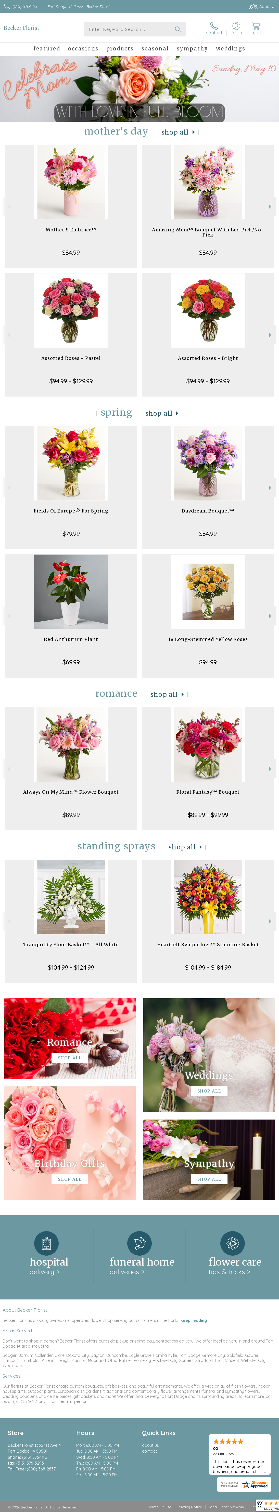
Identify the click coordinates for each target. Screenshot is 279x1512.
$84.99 (71, 252)
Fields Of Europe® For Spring (71, 511)
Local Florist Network (226, 1507)
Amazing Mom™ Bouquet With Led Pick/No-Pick (208, 232)
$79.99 (71, 533)
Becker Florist (22, 28)
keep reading (194, 1320)
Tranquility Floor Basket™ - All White (71, 945)
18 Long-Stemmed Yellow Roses (208, 639)
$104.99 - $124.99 (71, 967)
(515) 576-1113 (24, 6)
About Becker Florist (25, 1310)
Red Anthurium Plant (71, 639)
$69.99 (71, 662)
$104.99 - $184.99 (208, 967)
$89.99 (71, 815)
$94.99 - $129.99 (71, 381)
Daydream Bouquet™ (208, 511)
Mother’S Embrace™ (71, 230)
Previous (8, 206)
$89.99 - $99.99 (208, 815)
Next (270, 206)
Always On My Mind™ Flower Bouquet (71, 792)
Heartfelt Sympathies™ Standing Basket (208, 945)
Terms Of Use (159, 1507)
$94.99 (208, 662)
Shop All (175, 132)
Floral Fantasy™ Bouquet (208, 792)
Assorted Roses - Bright (208, 358)
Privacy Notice (189, 1507)
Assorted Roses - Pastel (71, 358)
